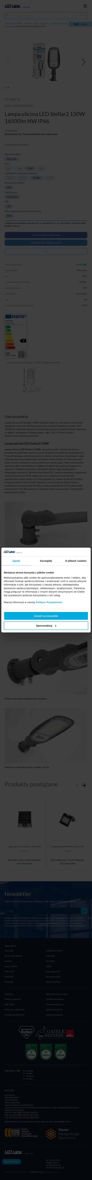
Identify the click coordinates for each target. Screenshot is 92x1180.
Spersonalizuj (46, 625)
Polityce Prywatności (49, 602)
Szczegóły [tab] (46, 560)
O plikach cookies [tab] (75, 560)
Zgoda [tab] (16, 560)
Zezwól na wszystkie (46, 615)
